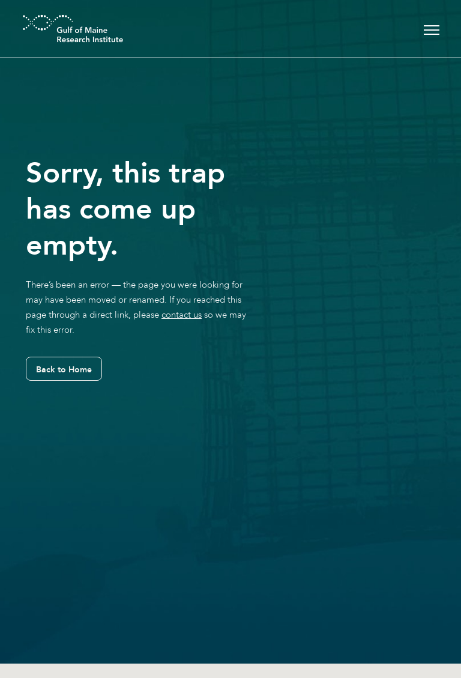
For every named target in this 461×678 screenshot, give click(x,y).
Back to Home (64, 369)
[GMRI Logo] (58, 28)
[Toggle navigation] (432, 28)
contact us (181, 314)
